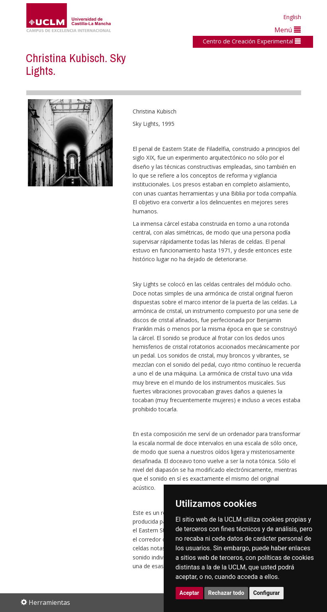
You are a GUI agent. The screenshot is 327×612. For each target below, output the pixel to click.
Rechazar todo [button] (226, 593)
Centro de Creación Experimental (252, 41)
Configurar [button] (266, 593)
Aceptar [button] (190, 593)
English (292, 17)
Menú (287, 29)
